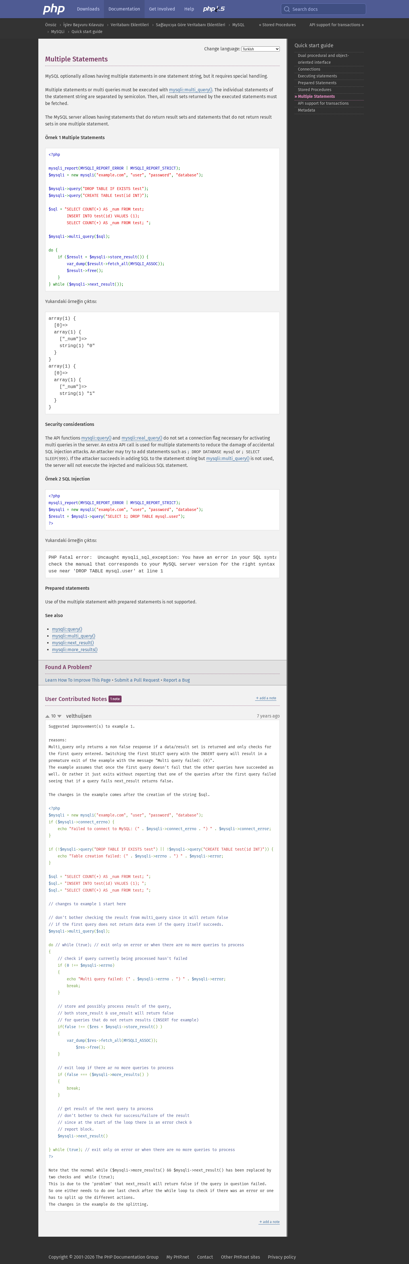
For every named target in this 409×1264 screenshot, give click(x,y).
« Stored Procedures (277, 24)
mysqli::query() (96, 438)
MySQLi (57, 31)
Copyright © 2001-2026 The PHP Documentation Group (103, 1257)
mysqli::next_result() (73, 643)
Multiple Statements (316, 96)
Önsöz (50, 24)
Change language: (222, 48)
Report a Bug (176, 680)
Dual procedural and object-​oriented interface (323, 59)
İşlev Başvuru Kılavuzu (83, 24)
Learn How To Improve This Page (78, 680)
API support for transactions (323, 103)
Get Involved (162, 9)
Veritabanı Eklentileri (130, 24)
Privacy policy (282, 1257)
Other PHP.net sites (240, 1257)
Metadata (306, 110)
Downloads (88, 9)
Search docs (300, 9)
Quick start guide (87, 31)
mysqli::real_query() (142, 438)
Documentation (124, 9)
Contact (205, 1257)
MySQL (238, 24)
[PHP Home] (54, 9)
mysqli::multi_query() (190, 89)
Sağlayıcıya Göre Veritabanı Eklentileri (190, 24)
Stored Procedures (314, 89)
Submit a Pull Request (137, 680)
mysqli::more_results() (74, 649)
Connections (309, 69)
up (48, 716)
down (59, 716)
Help (189, 9)
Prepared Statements (317, 83)
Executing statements (317, 76)
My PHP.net (177, 1257)
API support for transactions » (337, 24)
